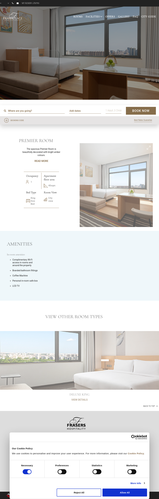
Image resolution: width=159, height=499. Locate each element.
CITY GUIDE (148, 16)
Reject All (79, 492)
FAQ (135, 16)
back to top (150, 406)
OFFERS (110, 16)
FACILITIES (93, 16)
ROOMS (78, 16)
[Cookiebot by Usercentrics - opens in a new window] (133, 437)
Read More (41, 161)
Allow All (125, 492)
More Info (135, 483)
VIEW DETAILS (79, 409)
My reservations (30, 3)
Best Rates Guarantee (143, 120)
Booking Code (17, 120)
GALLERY (124, 16)
